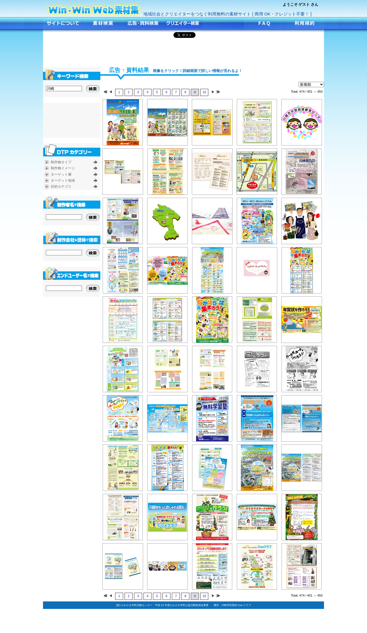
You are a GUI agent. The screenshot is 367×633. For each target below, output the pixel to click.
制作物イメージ (63, 168)
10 (204, 92)
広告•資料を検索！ (94, 8)
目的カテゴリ (61, 187)
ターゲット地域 (63, 180)
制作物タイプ (61, 162)
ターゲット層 (61, 174)
